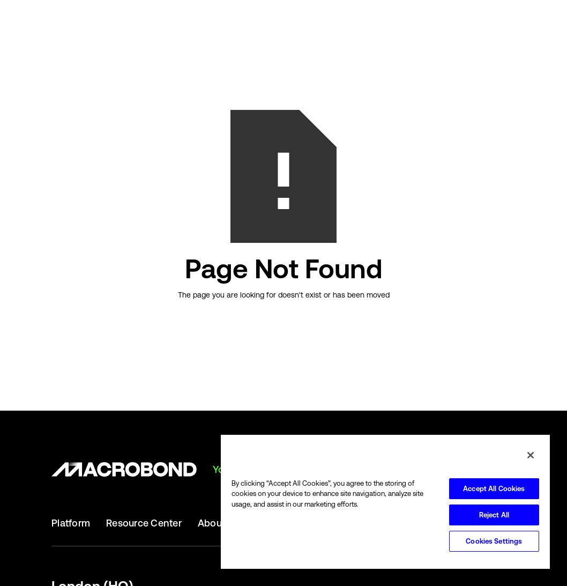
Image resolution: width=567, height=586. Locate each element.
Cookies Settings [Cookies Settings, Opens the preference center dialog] (494, 541)
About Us (218, 523)
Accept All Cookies (494, 489)
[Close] (530, 455)
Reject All (494, 515)
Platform (70, 523)
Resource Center (144, 523)
